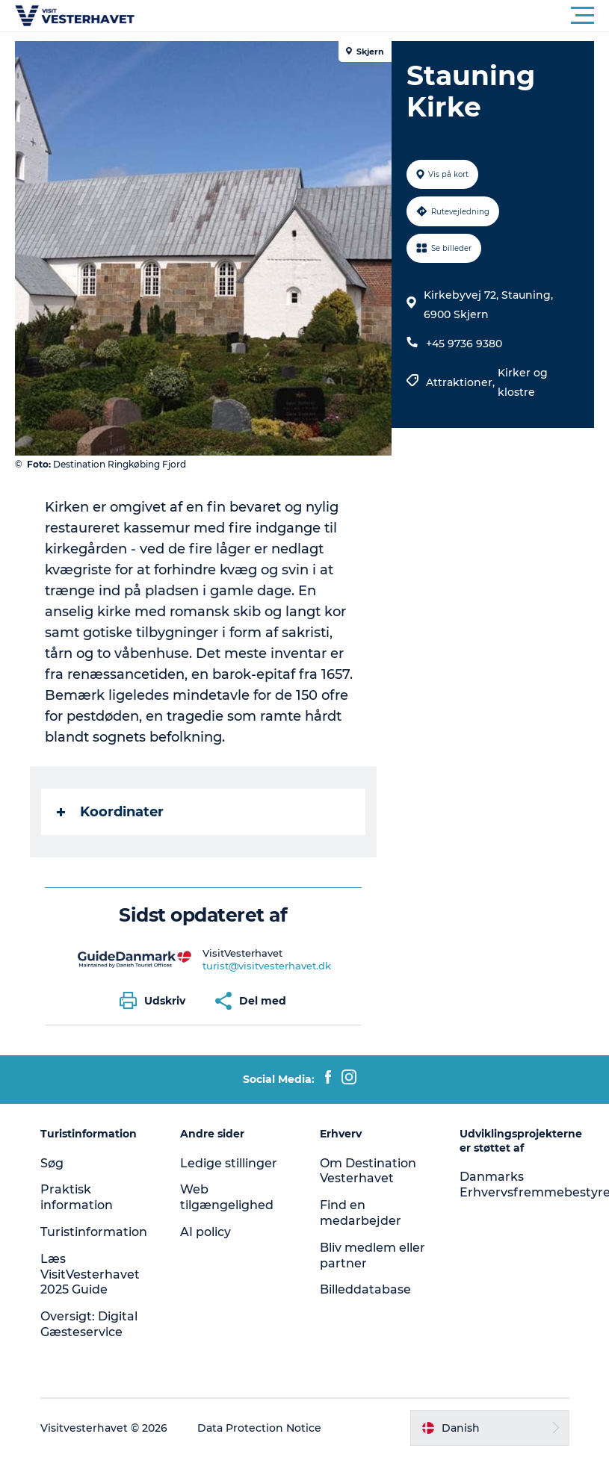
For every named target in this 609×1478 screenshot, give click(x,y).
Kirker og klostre (523, 382)
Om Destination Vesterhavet (368, 1171)
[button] (371, 16)
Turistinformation (93, 1232)
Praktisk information (76, 1197)
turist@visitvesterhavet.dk (267, 966)
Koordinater (110, 812)
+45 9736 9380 (464, 343)
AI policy (205, 1232)
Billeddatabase (365, 1289)
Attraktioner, (462, 382)
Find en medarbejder (360, 1213)
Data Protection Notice (259, 1428)
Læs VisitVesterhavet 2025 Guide (90, 1274)
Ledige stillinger (228, 1163)
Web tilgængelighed (226, 1197)
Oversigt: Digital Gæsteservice (88, 1324)
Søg (52, 1163)
